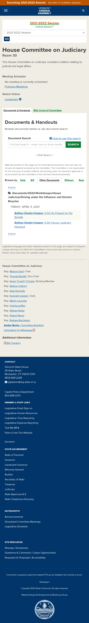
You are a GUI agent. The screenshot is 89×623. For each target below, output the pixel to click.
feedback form (61, 575)
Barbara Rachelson (20, 320)
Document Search (44, 138)
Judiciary (10, 489)
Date (23, 180)
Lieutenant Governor (16, 464)
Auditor (9, 474)
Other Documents (49, 180)
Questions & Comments (18, 552)
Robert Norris (17, 315)
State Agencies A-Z (15, 494)
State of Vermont (14, 455)
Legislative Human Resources (21, 413)
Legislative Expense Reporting (21, 422)
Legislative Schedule (16, 526)
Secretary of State (14, 479)
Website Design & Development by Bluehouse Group (44, 595)
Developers (44, 582)
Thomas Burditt (18, 276)
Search (73, 144)
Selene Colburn (18, 286)
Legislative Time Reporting (19, 418)
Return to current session (64, 2)
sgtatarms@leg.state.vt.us (20, 382)
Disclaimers (21, 548)
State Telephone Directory (19, 499)
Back (12, 187)
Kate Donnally (17, 291)
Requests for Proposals (17, 557)
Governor (10, 460)
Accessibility (39, 557)
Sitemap (9, 548)
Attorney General (14, 469)
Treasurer (10, 484)
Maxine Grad (17, 271)
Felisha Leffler (17, 305)
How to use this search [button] (65, 138)
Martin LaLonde (18, 300)
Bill (32, 180)
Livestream (11, 99)
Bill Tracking (12, 343)
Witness (69, 180)
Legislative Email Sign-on (18, 408)
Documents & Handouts (16, 110)
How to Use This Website (18, 432)
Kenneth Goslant (19, 296)
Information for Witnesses (19, 330)
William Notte (17, 310)
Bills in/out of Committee (48, 110)
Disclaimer (10, 441)
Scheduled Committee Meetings (22, 521)
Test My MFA (12, 427)
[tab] (17, 110)
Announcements (14, 516)
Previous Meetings (16, 87)
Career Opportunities (44, 552)
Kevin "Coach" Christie (22, 281)
